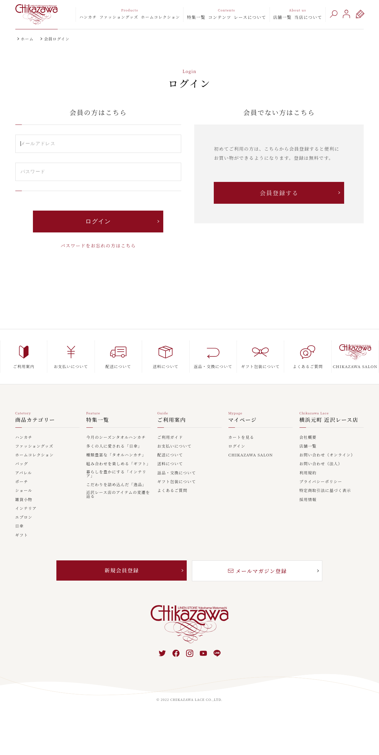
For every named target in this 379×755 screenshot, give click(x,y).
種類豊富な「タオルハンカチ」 (116, 455)
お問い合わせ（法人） (321, 464)
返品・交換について (176, 473)
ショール (23, 490)
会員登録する (279, 192)
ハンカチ (88, 17)
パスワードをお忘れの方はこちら (98, 245)
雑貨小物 (24, 499)
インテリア (26, 508)
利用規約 (308, 473)
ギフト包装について (176, 482)
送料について (170, 464)
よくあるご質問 (172, 490)
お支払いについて (174, 446)
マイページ (242, 420)
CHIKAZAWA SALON (250, 455)
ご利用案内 (171, 420)
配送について (170, 455)
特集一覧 (196, 17)
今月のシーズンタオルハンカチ (116, 437)
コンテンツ (219, 17)
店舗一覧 (282, 17)
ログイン (236, 446)
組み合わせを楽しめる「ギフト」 (118, 464)
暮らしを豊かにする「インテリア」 (116, 474)
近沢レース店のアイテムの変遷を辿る (118, 494)
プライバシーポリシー (320, 482)
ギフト (21, 535)
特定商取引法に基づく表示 (325, 490)
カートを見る (241, 437)
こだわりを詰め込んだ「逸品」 (116, 484)
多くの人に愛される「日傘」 (114, 446)
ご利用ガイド (170, 437)
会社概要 (308, 437)
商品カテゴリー (35, 420)
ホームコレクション (160, 17)
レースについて (250, 17)
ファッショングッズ (118, 17)
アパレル (23, 473)
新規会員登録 (122, 570)
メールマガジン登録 (257, 571)
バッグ (21, 464)
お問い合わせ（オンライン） (327, 455)
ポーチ (21, 482)
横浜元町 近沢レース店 (328, 420)
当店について (308, 17)
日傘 (19, 526)
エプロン (24, 517)
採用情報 (308, 499)
